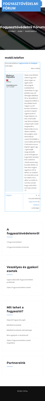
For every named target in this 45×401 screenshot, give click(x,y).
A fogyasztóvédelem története (18, 247)
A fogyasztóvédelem (14, 242)
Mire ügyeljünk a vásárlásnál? (17, 335)
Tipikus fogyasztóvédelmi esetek (19, 287)
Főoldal (11, 31)
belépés (34, 63)
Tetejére (9, 195)
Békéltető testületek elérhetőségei (19, 330)
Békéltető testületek (14, 325)
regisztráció (24, 63)
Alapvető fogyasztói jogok (16, 320)
